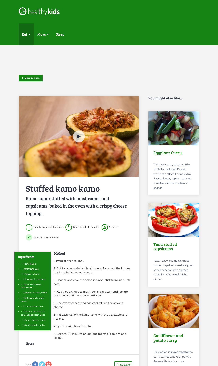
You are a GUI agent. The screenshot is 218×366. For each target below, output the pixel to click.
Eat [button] (24, 34)
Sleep (60, 34)
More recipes (31, 77)
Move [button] (41, 34)
